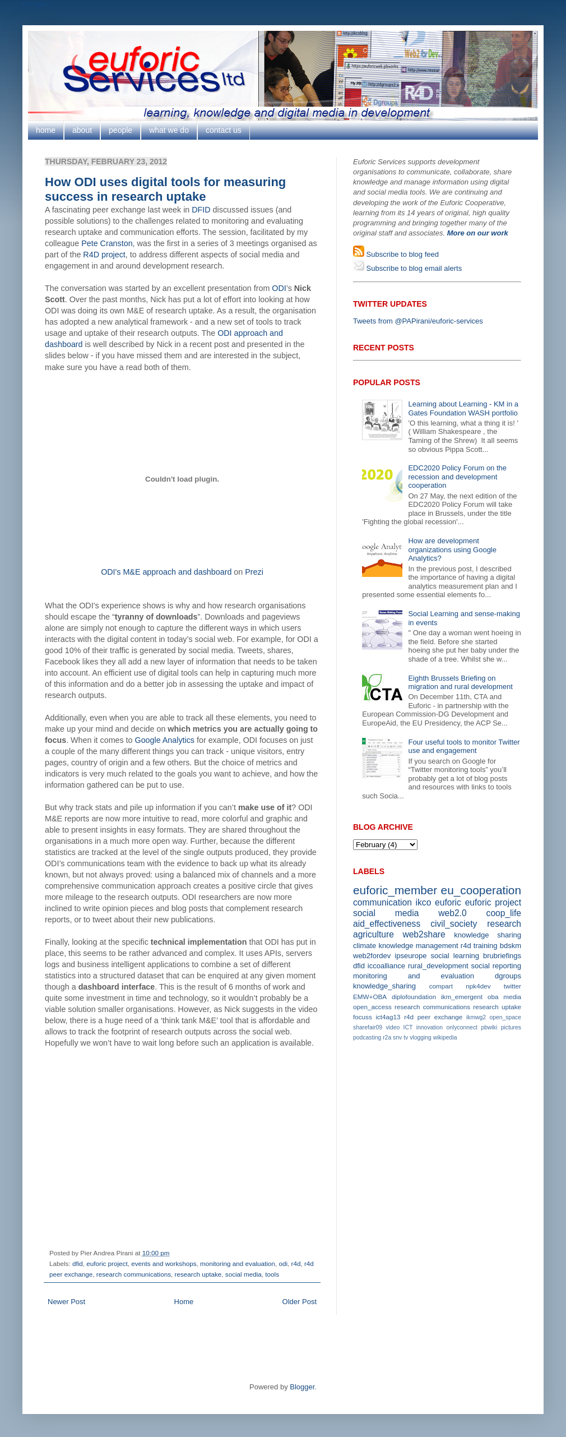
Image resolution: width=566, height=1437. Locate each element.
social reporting (496, 966)
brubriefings (502, 955)
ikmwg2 (476, 1017)
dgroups (508, 976)
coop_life (503, 913)
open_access (372, 1006)
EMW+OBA (370, 996)
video (393, 1027)
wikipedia (445, 1037)
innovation (429, 1027)
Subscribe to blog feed (401, 254)
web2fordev (372, 955)
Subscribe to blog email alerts (413, 268)
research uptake (198, 1274)
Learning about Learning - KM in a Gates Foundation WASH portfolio (463, 408)
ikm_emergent (462, 996)
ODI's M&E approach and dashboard (166, 571)
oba (493, 996)
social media (243, 1274)
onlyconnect (462, 1027)
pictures (511, 1027)
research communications (133, 1274)
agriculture (373, 934)
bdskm (510, 945)
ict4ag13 (387, 1016)
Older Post (299, 1301)
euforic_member (395, 890)
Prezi (254, 571)
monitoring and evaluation (237, 1263)
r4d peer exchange (433, 1016)
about (82, 130)
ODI (279, 288)
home (45, 130)
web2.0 (452, 913)
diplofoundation (414, 996)
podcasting (367, 1037)
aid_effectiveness (386, 923)
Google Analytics (165, 740)
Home (184, 1301)
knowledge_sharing (384, 986)
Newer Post (66, 1301)
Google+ (36, 4)
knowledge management (418, 945)
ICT (408, 1027)
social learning (454, 955)
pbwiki (489, 1027)
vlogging (421, 1037)
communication (382, 902)
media (512, 996)
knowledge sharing (487, 935)
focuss (362, 1016)
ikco (424, 902)
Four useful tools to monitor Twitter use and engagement (463, 746)
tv (405, 1037)
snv (397, 1037)
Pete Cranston (106, 243)
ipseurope (410, 955)
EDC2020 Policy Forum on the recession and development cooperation (457, 476)
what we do (169, 130)
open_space (505, 1017)
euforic (448, 902)
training (486, 945)
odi (283, 1263)
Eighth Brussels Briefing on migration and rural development (460, 682)
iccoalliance (386, 966)
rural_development (438, 966)
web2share (423, 934)
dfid (77, 1263)
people (120, 130)
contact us (224, 130)
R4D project (104, 254)
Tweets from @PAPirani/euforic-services (418, 321)
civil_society (453, 923)
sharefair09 (367, 1027)
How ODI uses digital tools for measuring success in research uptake (165, 189)
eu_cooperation (481, 890)
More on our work (477, 233)
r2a (387, 1037)
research (504, 923)
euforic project (106, 1263)
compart (441, 986)
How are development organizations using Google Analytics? (452, 549)
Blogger (302, 1387)
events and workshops (163, 1263)
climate (364, 945)
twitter (512, 986)
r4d (295, 1263)
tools (272, 1274)
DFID (201, 209)
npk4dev (478, 986)
